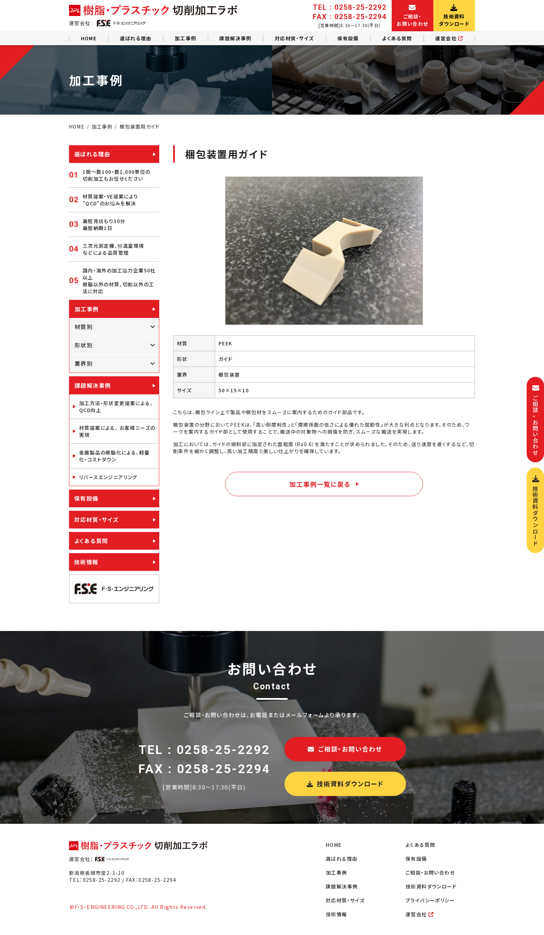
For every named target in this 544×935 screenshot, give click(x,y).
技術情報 (86, 562)
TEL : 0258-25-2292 (204, 750)
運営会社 (449, 38)
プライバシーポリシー (430, 900)
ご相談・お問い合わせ (345, 748)
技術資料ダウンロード (345, 783)
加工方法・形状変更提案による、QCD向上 (116, 406)
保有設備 (348, 38)
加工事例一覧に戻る (319, 484)
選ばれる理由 (135, 38)
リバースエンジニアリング (108, 477)
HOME (89, 38)
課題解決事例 (235, 38)
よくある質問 (397, 38)
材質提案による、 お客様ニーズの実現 (117, 431)
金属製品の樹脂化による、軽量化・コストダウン (114, 456)
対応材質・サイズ (294, 38)
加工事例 (185, 38)
